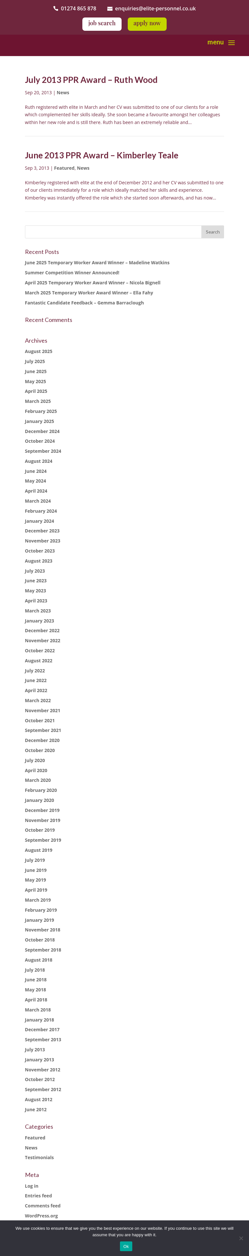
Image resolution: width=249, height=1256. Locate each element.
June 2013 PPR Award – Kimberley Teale (101, 155)
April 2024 (36, 491)
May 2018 (35, 990)
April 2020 (36, 770)
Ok (126, 1246)
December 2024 (42, 431)
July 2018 (35, 970)
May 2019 (35, 880)
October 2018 (40, 940)
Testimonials (39, 1157)
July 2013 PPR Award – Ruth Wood (91, 79)
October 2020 (40, 750)
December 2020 (42, 740)
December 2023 (42, 531)
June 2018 (36, 979)
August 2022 (39, 660)
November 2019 (42, 820)
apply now (147, 23)
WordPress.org (41, 1216)
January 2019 (39, 920)
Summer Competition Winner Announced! (72, 272)
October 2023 (40, 551)
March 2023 (38, 611)
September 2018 (43, 950)
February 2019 (41, 910)
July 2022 (35, 671)
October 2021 (40, 720)
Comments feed (43, 1206)
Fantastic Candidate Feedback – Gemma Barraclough (84, 303)
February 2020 (41, 790)
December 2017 (42, 1029)
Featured (64, 168)
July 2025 (35, 361)
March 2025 (38, 401)
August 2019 (39, 850)
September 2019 (43, 840)
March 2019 (38, 900)
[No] (241, 1238)
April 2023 (36, 601)
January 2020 (39, 800)
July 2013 (35, 1049)
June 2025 (36, 371)
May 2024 (35, 481)
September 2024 (43, 451)
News (63, 92)
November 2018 (42, 930)
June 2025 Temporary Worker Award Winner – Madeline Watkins (97, 262)
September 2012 (43, 1089)
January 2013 (39, 1059)
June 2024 (36, 471)
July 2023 (35, 571)
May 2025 (35, 381)
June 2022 (36, 680)
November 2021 (42, 710)
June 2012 (36, 1109)
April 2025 (36, 391)
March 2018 (38, 1010)
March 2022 (38, 700)
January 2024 (39, 521)
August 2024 (39, 461)
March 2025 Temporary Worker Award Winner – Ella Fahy (89, 293)
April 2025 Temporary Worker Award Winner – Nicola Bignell (92, 283)
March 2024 (38, 501)
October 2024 (40, 441)
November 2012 (42, 1070)
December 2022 (42, 630)
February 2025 (41, 411)
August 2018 (39, 960)
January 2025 (39, 421)
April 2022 (36, 690)
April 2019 (36, 890)
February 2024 (41, 511)
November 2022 (42, 640)
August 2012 (39, 1099)
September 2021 (43, 730)
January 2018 (39, 1020)
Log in (32, 1186)
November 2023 (42, 541)
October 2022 (40, 650)
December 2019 (42, 810)
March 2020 (38, 780)
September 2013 (43, 1039)
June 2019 (36, 870)
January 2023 (39, 621)
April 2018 (36, 1000)
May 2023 (35, 591)
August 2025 (39, 351)
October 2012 (40, 1079)
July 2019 (35, 860)
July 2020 (35, 760)
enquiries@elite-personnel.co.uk (155, 8)
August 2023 (39, 561)
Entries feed (38, 1196)
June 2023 (36, 580)
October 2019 (40, 830)
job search (101, 23)
